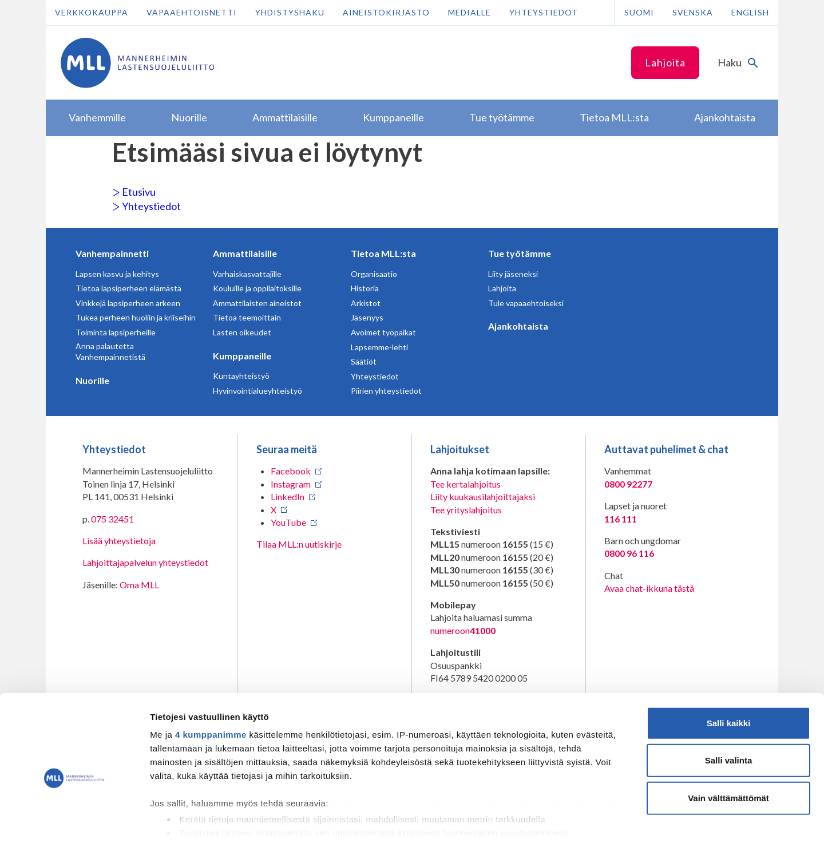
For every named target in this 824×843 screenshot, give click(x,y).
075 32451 (112, 518)
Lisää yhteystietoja (119, 540)
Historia (365, 288)
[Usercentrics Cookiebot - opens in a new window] (74, 820)
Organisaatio (374, 274)
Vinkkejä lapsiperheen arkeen (128, 303)
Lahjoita (665, 62)
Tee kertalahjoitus (465, 483)
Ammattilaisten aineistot (257, 303)
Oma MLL (139, 584)
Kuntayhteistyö (241, 376)
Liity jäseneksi (513, 274)
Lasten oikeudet (242, 332)
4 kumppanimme (211, 679)
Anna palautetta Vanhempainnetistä (110, 351)
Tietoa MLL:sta (383, 253)
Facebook (291, 470)
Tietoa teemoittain (247, 317)
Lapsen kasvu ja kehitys (117, 274)
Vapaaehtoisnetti (191, 12)
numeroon (463, 630)
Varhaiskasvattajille (247, 274)
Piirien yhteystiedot (386, 390)
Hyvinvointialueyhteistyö (257, 390)
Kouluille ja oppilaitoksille (257, 288)
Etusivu (134, 191)
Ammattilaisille (245, 253)
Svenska (692, 12)
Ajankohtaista (518, 325)
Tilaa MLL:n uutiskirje (299, 544)
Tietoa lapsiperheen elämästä (128, 288)
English (750, 12)
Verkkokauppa (91, 12)
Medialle (469, 12)
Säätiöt (364, 361)
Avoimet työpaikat (383, 332)
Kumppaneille (242, 355)
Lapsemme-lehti (379, 347)
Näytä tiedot (612, 820)
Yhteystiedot (543, 12)
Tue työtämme (519, 253)
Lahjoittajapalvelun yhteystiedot (145, 562)
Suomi (639, 12)
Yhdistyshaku (289, 12)
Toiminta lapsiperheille (116, 332)
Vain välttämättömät (728, 743)
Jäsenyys (367, 317)
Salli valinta (728, 705)
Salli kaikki (729, 668)
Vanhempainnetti (112, 253)
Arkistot (366, 303)
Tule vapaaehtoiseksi (526, 303)
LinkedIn (287, 496)
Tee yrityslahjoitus (466, 509)
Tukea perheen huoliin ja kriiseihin (136, 317)
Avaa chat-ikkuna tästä (649, 588)
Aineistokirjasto (386, 12)
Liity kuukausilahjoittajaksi (482, 496)
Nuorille (92, 380)
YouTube (288, 522)
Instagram (291, 483)
